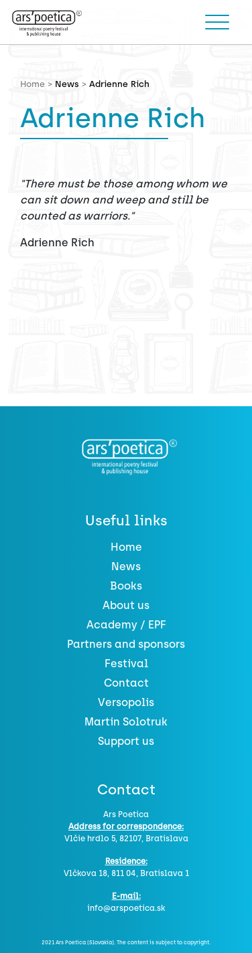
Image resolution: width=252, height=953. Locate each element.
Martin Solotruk (126, 721)
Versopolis (126, 702)
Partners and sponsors (126, 644)
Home (126, 547)
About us (126, 605)
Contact (126, 683)
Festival (126, 663)
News (67, 84)
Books (126, 586)
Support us (126, 741)
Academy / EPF (126, 624)
